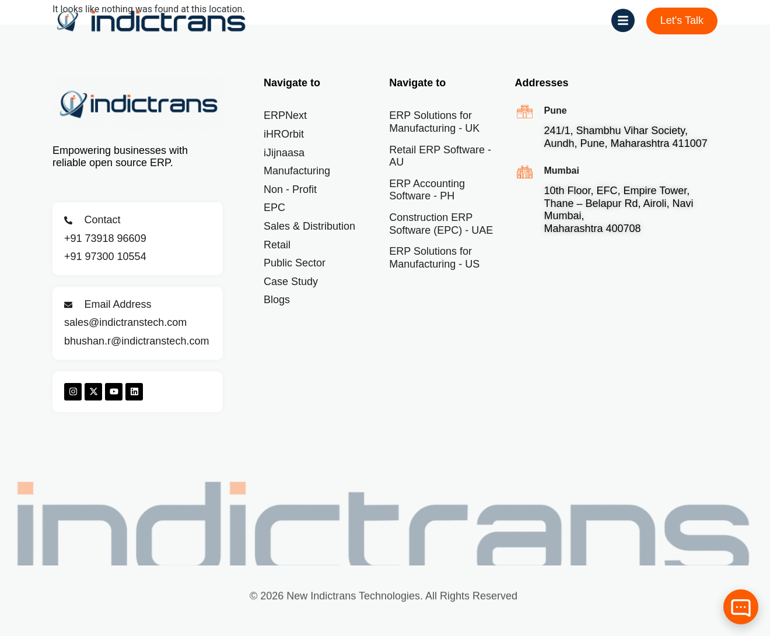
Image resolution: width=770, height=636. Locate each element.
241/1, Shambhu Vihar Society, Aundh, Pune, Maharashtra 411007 (625, 137)
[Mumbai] (524, 171)
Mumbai (561, 170)
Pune (555, 110)
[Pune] (524, 111)
